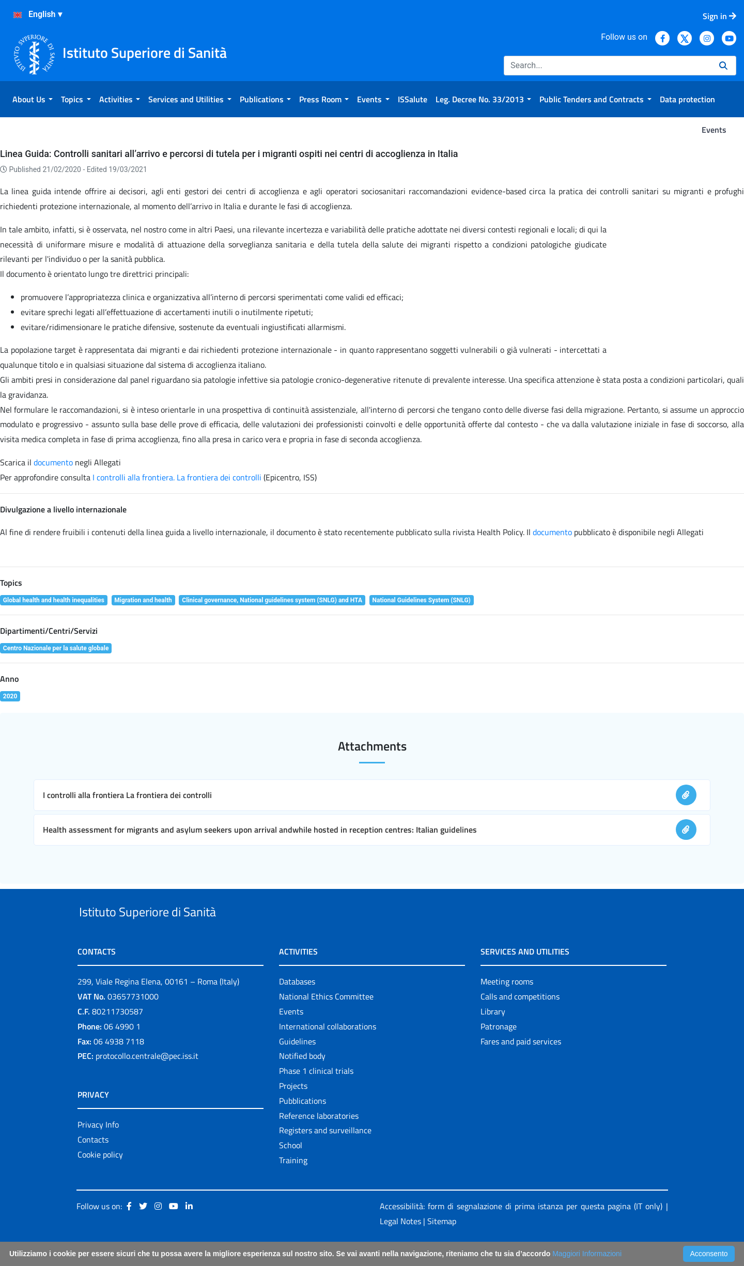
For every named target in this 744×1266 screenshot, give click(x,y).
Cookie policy (100, 1178)
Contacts (93, 1163)
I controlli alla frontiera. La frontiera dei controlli (178, 477)
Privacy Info (98, 1149)
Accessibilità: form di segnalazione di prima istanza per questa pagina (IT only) (521, 1230)
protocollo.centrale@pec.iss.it (147, 1080)
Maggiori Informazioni (587, 1253)
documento (53, 462)
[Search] (607, 65)
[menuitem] (32, 99)
